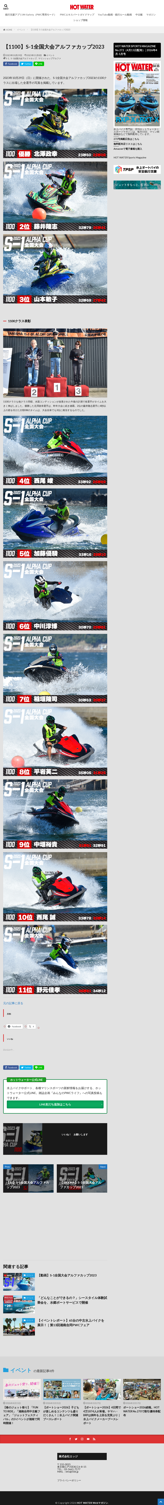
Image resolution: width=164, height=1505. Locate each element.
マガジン (151, 14)
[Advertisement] (28, 1226)
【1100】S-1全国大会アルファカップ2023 (50, 29)
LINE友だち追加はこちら (55, 1104)
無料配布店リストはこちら (128, 143)
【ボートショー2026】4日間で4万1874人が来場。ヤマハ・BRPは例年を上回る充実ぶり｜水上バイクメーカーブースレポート (102, 1415)
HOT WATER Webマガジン (92, 1502)
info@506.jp (72, 1471)
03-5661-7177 (72, 1469)
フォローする (76, 1139)
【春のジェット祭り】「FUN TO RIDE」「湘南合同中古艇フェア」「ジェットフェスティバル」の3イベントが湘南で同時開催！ (21, 1415)
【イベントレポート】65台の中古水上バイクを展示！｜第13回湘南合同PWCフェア (70, 1322)
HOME (9, 30)
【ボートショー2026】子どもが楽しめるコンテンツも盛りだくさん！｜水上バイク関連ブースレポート (61, 1413)
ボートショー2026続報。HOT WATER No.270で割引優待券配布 (142, 1411)
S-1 (7, 58)
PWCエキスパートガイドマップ (77, 14)
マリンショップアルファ (49, 58)
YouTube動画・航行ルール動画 (115, 14)
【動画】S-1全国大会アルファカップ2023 (66, 1275)
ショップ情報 (80, 20)
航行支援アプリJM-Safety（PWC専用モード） (30, 14)
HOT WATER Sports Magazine (130, 157)
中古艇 (139, 14)
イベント (21, 29)
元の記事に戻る (13, 1003)
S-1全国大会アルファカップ (24, 58)
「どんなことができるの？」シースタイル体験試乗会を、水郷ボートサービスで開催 (72, 1300)
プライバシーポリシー (69, 1480)
